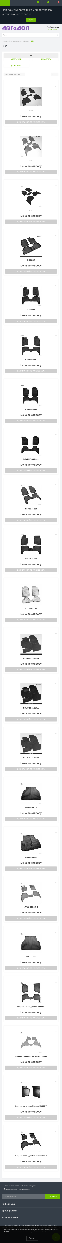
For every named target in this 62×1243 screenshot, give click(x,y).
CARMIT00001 (31, 360)
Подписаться (52, 1196)
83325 (31, 111)
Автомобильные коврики (12, 41)
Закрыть (31, 20)
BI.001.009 (31, 310)
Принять (32, 1238)
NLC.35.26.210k (31, 608)
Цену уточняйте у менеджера (31, 122)
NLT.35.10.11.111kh (31, 658)
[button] (26, 3)
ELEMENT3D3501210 (31, 459)
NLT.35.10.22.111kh (31, 758)
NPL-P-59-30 (31, 957)
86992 (31, 160)
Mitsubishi (26, 41)
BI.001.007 (31, 260)
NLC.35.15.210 (31, 559)
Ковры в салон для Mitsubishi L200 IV (31, 1056)
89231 (31, 210)
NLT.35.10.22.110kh (31, 708)
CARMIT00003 (31, 409)
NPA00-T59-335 (31, 857)
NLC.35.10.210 (31, 509)
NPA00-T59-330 (31, 807)
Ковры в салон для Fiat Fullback (31, 1006)
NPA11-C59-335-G (31, 907)
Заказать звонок (53, 29)
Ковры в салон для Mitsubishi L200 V (31, 1106)
